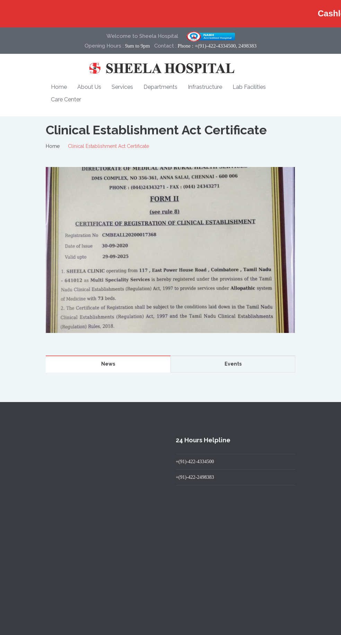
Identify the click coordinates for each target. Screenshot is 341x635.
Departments (160, 87)
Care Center (66, 99)
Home (59, 87)
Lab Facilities (249, 87)
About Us (89, 87)
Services (122, 87)
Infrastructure (205, 87)
